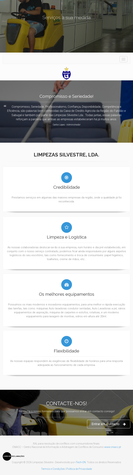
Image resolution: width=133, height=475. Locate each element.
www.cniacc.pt (112, 447)
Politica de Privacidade (79, 468)
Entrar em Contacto (109, 424)
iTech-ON (80, 462)
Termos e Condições (53, 468)
